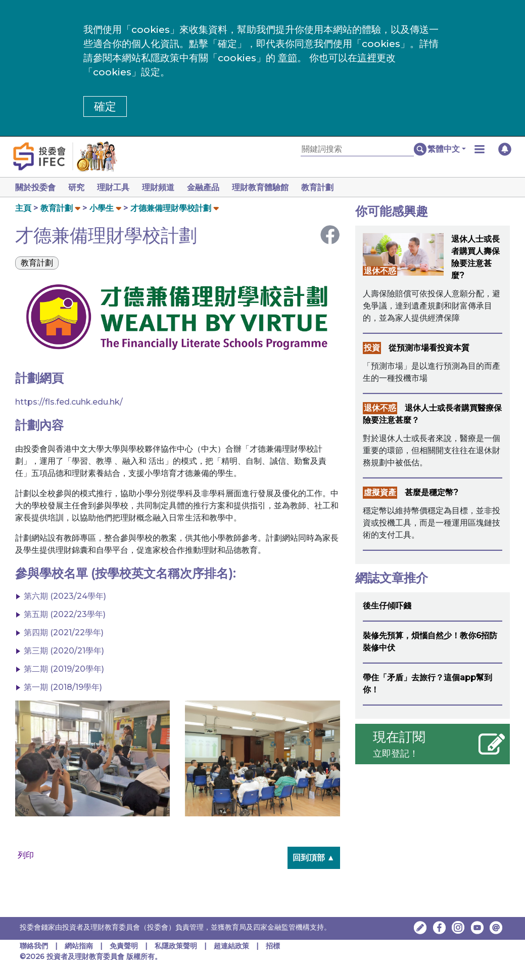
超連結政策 (231, 945)
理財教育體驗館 (270, 187)
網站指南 (79, 945)
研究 (78, 187)
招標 (273, 945)
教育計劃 (329, 187)
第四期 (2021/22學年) (64, 632)
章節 (287, 58)
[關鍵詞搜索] (357, 149)
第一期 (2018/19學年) (63, 687)
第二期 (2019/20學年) (64, 669)
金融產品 (211, 187)
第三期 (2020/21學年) (64, 651)
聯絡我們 (34, 945)
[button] (446, 149)
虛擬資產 (380, 492)
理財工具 (117, 187)
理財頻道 (164, 187)
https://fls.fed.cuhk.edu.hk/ (69, 402)
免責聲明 (125, 945)
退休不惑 (380, 271)
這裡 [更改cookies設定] (366, 58)
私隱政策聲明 (177, 945)
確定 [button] (105, 106)
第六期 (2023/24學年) (65, 596)
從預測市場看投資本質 (429, 348)
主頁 (23, 208)
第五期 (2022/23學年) (65, 614)
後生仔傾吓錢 (387, 605)
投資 (372, 348)
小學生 (101, 208)
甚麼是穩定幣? (431, 492)
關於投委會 (35, 187)
